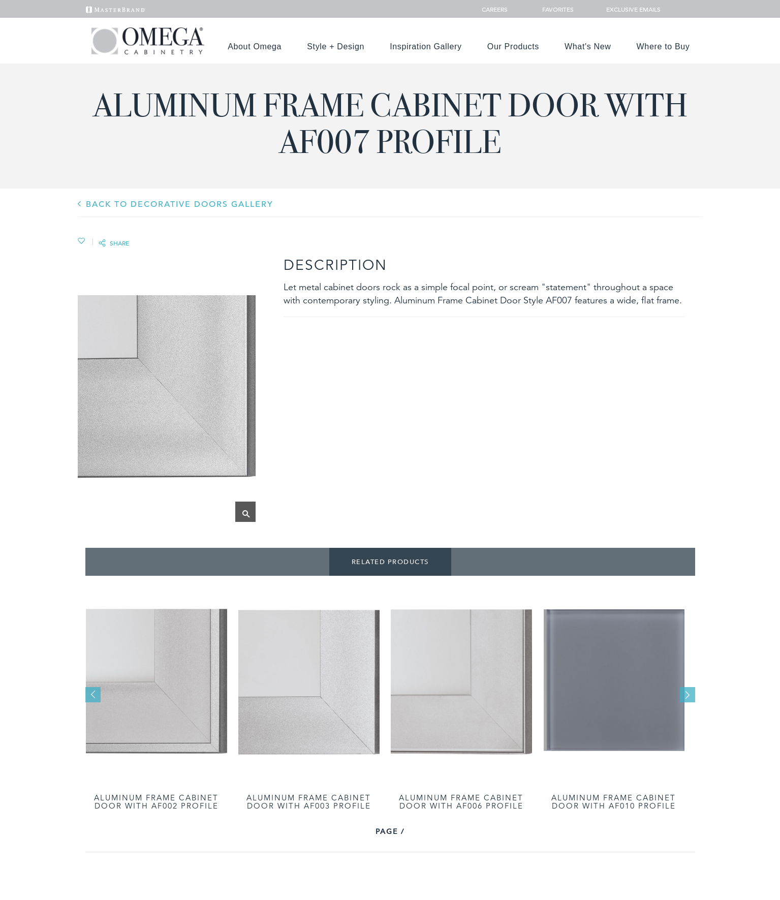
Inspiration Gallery (426, 46)
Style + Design (335, 46)
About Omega (255, 46)
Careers (495, 9)
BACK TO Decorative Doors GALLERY (179, 204)
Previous (93, 694)
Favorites (554, 9)
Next (687, 694)
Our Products (513, 46)
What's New (588, 46)
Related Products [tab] (390, 561)
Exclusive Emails (628, 9)
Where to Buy (663, 46)
